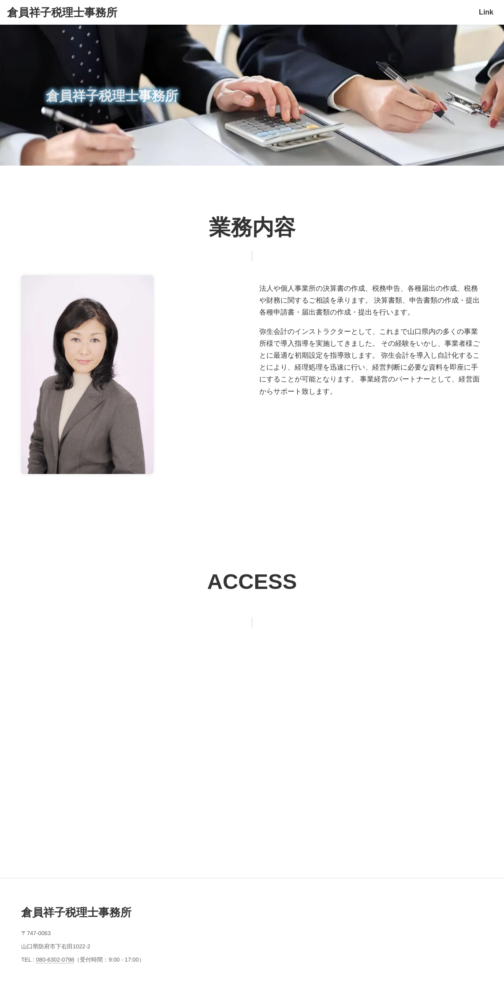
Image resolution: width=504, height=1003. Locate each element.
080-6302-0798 (55, 959)
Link (486, 12)
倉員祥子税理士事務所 (62, 12)
